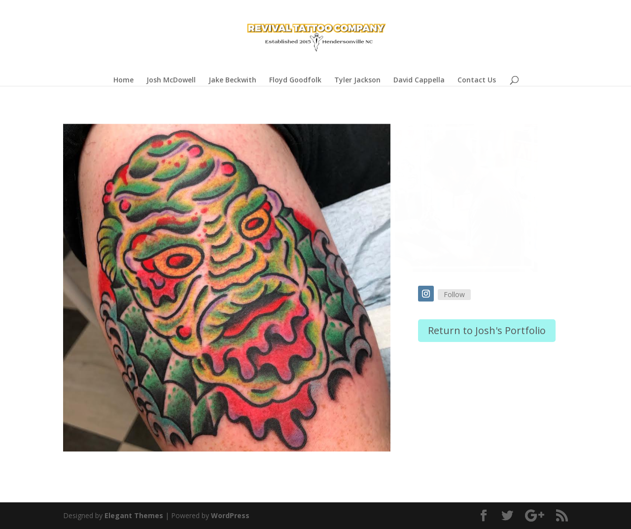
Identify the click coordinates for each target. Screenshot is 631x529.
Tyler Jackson (357, 80)
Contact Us (476, 80)
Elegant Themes (134, 515)
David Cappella (419, 80)
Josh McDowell (171, 80)
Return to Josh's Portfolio (487, 330)
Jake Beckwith (232, 80)
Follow (454, 294)
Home (123, 80)
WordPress (230, 515)
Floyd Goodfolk (295, 80)
